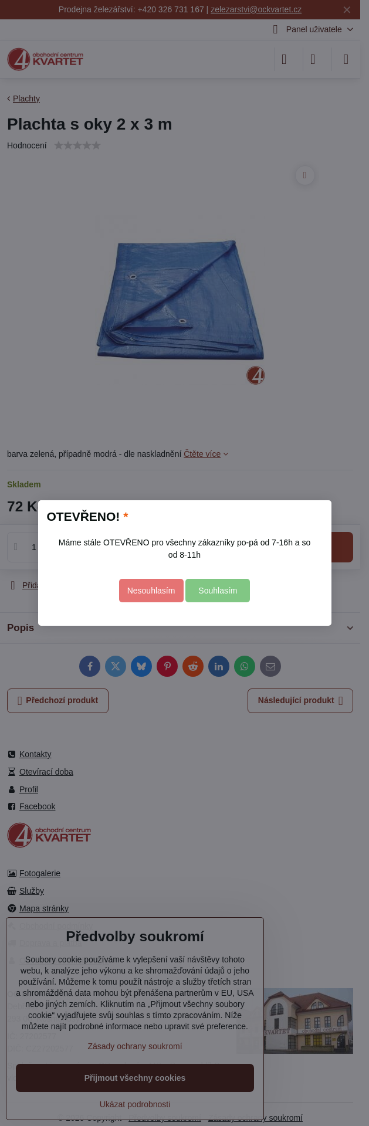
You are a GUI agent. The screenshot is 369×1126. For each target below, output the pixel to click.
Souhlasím (217, 590)
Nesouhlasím (151, 590)
